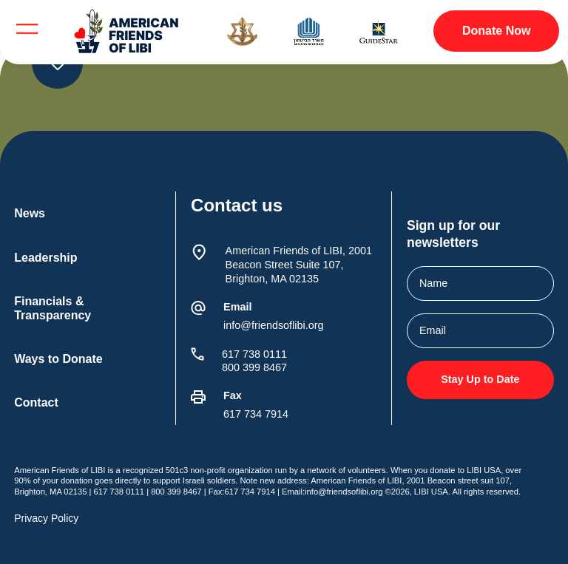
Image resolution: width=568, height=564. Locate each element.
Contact (36, 402)
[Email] (198, 308)
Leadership (45, 257)
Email (237, 307)
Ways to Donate (58, 359)
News (29, 213)
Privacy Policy (46, 518)
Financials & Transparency (52, 308)
